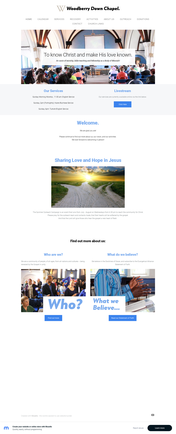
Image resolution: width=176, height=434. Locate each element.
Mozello (35, 416)
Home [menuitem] (29, 19)
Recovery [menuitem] (75, 19)
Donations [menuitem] (143, 19)
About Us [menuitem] (109, 19)
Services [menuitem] (59, 19)
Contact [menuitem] (77, 24)
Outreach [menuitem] (125, 19)
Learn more (160, 428)
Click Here (123, 105)
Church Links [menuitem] (96, 24)
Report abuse (138, 428)
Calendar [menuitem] (43, 19)
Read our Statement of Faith (122, 318)
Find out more (53, 318)
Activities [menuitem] (92, 19)
